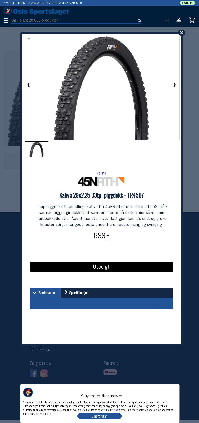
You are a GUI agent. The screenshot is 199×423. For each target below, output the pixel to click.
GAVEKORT (187, 3)
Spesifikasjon (75, 292)
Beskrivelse (43, 292)
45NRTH (101, 174)
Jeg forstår (99, 416)
